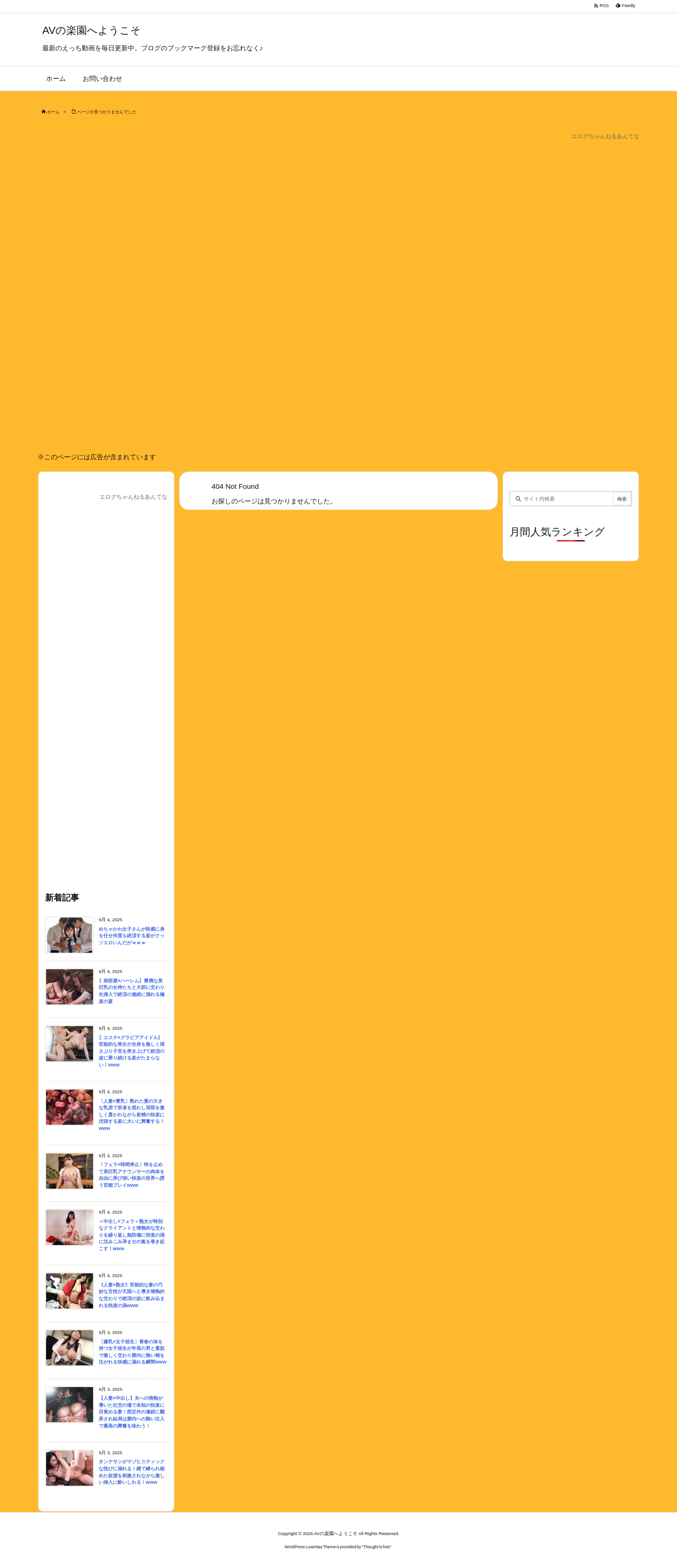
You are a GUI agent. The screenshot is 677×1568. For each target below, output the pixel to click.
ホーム (53, 112)
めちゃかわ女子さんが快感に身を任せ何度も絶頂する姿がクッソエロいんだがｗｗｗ (132, 935)
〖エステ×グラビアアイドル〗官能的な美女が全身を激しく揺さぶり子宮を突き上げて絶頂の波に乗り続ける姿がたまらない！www (132, 1051)
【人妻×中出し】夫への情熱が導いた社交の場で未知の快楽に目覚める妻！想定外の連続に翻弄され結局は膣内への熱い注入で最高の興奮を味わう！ (132, 1412)
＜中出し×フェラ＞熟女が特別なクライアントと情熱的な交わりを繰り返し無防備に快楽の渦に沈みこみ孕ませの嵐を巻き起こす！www (132, 1235)
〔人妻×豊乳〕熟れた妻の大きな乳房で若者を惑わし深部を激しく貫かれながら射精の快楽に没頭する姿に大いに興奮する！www (132, 1114)
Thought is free (376, 1546)
